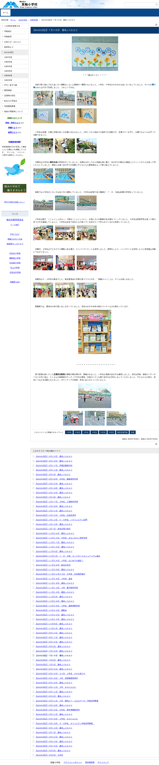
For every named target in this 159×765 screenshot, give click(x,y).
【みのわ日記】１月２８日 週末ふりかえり (53, 506)
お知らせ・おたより (12, 42)
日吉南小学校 (15, 263)
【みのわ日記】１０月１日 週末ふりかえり (53, 628)
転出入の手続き (10, 101)
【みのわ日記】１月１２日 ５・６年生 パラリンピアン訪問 (61, 520)
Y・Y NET (15, 225)
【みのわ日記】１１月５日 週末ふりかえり (53, 597)
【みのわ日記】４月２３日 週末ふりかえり (53, 741)
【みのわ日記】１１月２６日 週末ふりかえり (54, 569)
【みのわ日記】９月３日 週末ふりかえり (52, 646)
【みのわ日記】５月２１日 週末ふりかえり (53, 714)
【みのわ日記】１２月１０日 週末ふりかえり (54, 547)
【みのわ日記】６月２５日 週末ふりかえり (53, 669)
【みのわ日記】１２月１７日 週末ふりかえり (54, 542)
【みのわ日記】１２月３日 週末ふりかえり (53, 551)
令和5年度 (8, 66)
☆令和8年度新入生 (12, 26)
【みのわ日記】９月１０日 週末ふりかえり (53, 642)
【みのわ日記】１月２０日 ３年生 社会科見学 (55, 515)
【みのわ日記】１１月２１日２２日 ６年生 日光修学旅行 (60, 574)
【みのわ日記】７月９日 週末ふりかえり (52, 660)
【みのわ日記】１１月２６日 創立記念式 (52, 565)
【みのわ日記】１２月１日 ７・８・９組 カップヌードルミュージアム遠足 (67, 556)
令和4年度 (8, 71)
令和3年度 (34, 20)
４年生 (94, 432)
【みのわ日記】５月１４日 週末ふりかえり (53, 728)
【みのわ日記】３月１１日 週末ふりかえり (53, 470)
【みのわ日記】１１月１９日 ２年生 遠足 (53, 579)
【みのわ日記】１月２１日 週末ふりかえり (53, 511)
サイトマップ (103, 762)
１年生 (69, 432)
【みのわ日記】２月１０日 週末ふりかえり (53, 493)
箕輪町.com (15, 282)
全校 (132, 432)
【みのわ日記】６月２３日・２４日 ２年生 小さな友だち (60, 673)
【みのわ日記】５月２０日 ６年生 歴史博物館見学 (57, 710)
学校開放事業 (9, 106)
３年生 (86, 432)
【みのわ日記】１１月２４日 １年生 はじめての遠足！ (59, 560)
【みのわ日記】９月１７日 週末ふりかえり (53, 637)
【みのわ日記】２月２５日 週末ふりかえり (53, 484)
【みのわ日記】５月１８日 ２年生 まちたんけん (56, 719)
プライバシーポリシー (72, 762)
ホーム (5, 13)
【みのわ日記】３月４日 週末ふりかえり (52, 474)
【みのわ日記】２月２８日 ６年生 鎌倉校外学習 (56, 479)
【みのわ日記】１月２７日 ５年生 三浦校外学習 (56, 502)
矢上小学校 (15, 268)
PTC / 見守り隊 (10, 85)
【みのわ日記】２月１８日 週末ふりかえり (53, 488)
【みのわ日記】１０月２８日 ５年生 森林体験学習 (57, 606)
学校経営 (8, 36)
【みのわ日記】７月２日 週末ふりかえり (52, 664)
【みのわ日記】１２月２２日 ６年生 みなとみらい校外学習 (61, 538)
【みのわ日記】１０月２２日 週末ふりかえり (54, 615)
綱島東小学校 (15, 258)
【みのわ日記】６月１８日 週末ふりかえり (53, 683)
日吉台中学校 (15, 272)
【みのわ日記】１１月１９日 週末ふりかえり (54, 583)
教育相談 (8, 90)
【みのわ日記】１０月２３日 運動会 (51, 610)
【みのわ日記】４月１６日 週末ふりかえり (53, 746)
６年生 (111, 432)
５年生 (102, 432)
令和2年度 (8, 80)
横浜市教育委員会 (14, 220)
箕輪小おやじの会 (15, 239)
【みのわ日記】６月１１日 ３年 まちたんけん (55, 687)
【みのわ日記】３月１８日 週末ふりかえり (53, 461)
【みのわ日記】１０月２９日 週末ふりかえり (54, 601)
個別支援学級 (122, 432)
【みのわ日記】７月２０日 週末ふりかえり (53, 651)
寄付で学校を (9, 202)
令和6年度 (8, 62)
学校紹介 (8, 31)
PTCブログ (15, 234)
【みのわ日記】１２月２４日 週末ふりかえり (54, 533)
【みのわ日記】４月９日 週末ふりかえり (52, 751)
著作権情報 (89, 762)
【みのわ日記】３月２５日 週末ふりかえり (53, 456)
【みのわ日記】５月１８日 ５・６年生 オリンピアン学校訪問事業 (65, 723)
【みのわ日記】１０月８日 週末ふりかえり (53, 624)
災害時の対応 (9, 95)
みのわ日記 (23, 20)
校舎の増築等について (13, 111)
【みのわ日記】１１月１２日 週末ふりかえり (54, 592)
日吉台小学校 (15, 253)
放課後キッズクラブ (15, 244)
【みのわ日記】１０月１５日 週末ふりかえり (54, 619)
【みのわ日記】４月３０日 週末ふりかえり (53, 737)
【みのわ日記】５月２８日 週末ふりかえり (53, 705)
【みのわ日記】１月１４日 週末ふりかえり (53, 524)
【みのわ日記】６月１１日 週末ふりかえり (53, 692)
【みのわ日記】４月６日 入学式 (49, 755)
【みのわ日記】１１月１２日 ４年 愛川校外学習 (56, 588)
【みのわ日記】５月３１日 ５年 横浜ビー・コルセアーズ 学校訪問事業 (66, 701)
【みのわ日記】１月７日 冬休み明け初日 (52, 529)
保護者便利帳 (14, 142)
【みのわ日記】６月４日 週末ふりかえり (52, 696)
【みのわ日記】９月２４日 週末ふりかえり (53, 633)
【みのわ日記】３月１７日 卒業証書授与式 (53, 465)
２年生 (77, 432)
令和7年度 (8, 57)
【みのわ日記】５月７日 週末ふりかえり (52, 732)
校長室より (9, 47)
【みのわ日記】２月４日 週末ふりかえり (52, 497)
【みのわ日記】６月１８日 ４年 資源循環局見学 (56, 678)
